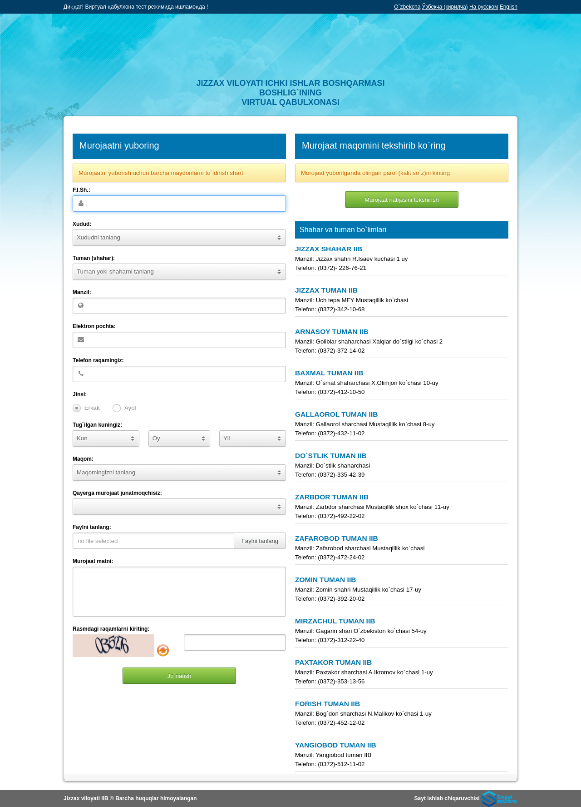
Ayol (130, 407)
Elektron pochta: (94, 326)
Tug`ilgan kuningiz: (97, 425)
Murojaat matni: (93, 561)
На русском (483, 7)
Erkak (92, 407)
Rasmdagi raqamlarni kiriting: (111, 629)
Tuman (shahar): (94, 258)
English (508, 7)
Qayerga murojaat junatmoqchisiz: (117, 493)
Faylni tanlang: (92, 527)
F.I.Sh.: (81, 190)
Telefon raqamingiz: (98, 360)
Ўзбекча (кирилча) (445, 7)
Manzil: (82, 292)
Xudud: (82, 224)
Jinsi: (80, 394)
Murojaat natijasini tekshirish (401, 199)
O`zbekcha (407, 7)
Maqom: (83, 459)
